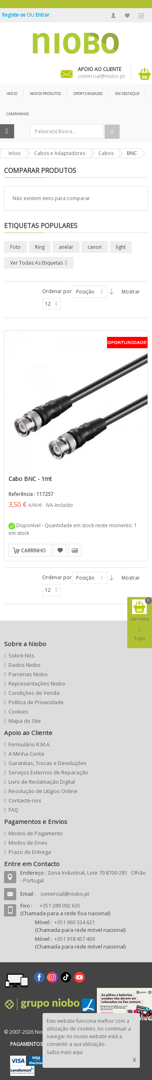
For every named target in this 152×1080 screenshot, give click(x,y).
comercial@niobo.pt (65, 893)
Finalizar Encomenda (141, 15)
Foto (15, 247)
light (121, 247)
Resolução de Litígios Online (43, 791)
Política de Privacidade (36, 702)
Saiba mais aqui (65, 1052)
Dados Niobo (25, 664)
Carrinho (33, 550)
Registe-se (14, 14)
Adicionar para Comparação (75, 550)
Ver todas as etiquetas (36, 262)
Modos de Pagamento (36, 833)
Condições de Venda (34, 692)
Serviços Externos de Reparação (48, 772)
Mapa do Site (25, 720)
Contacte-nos (25, 800)
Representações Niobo (37, 683)
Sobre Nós (21, 655)
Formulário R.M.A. (30, 744)
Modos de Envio (28, 842)
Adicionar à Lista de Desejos (60, 550)
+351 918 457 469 (74, 938)
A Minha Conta (113, 15)
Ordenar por (57, 291)
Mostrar (131, 291)
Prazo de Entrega (30, 852)
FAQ (13, 809)
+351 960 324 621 (74, 922)
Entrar (42, 14)
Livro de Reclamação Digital (42, 781)
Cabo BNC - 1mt (30, 479)
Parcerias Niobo (28, 674)
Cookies (18, 711)
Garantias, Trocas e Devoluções (48, 763)
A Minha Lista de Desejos (127, 15)
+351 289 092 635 (60, 905)
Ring (40, 247)
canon (95, 247)
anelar (66, 247)
